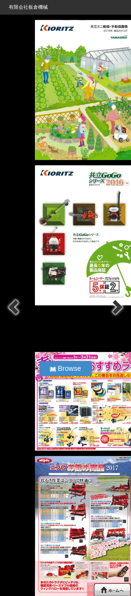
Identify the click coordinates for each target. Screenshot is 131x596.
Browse (65, 368)
